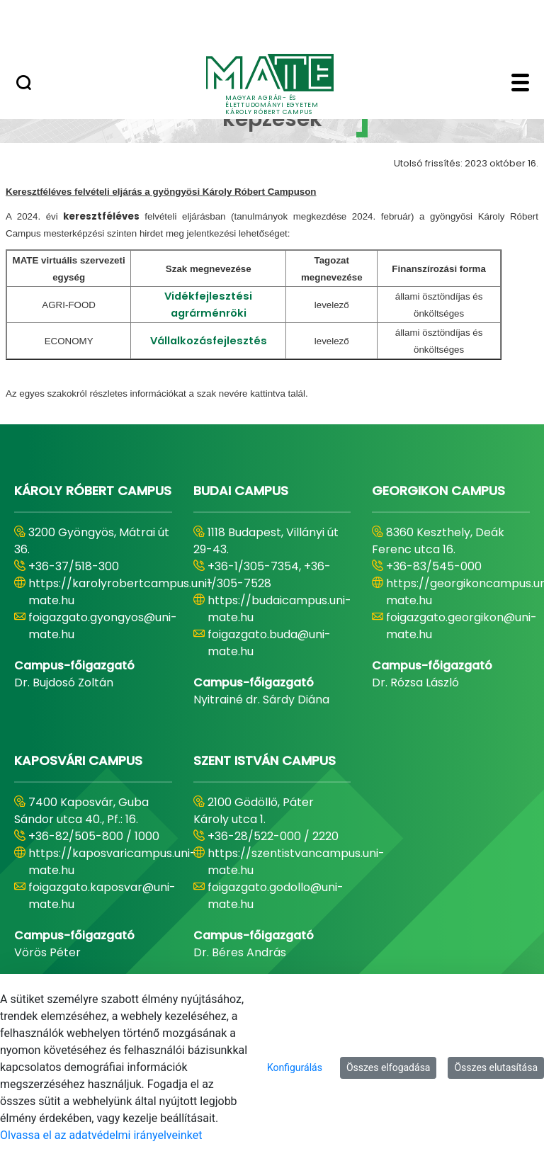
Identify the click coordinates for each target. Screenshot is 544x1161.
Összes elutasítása (496, 1067)
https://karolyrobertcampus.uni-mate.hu (120, 591)
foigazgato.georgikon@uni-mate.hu (461, 625)
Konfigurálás (294, 1067)
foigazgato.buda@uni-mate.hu (269, 642)
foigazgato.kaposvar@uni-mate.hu (102, 895)
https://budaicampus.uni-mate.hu (279, 608)
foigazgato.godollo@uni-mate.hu (276, 895)
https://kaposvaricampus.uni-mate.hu (112, 861)
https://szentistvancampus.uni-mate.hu (296, 861)
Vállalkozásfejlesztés (208, 341)
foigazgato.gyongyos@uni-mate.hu (102, 625)
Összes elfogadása (388, 1067)
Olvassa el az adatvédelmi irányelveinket (101, 1135)
